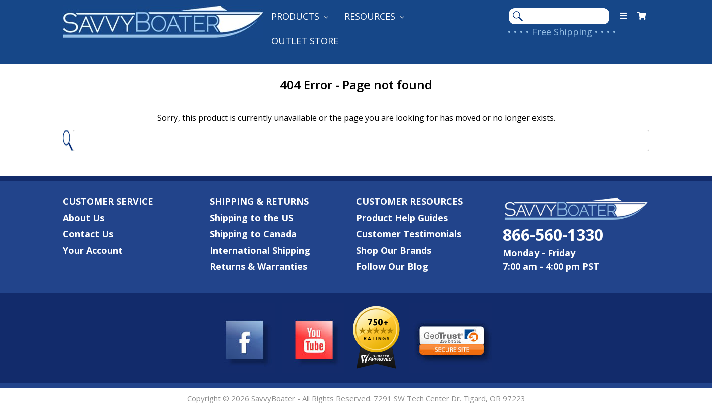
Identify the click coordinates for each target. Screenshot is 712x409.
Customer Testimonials (408, 234)
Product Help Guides (402, 218)
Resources (374, 16)
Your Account (93, 250)
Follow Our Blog (392, 266)
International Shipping (260, 250)
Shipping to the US (251, 218)
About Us (83, 218)
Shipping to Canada (253, 234)
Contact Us (88, 234)
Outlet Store (304, 41)
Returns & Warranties (258, 266)
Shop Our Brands (393, 250)
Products (299, 16)
